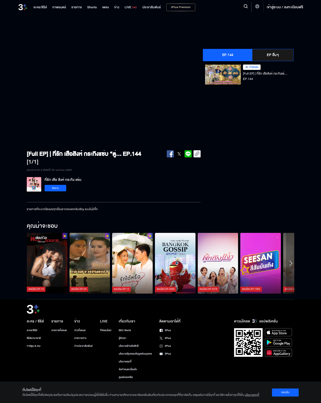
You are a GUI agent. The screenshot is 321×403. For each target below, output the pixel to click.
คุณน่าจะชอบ (42, 226)
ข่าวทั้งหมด (80, 330)
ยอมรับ (285, 392)
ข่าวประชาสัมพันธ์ (83, 346)
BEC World (125, 330)
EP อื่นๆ (273, 55)
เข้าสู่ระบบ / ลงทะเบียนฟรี (285, 7)
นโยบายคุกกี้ (125, 361)
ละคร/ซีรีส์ (32, 330)
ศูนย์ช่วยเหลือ (126, 377)
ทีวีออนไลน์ (105, 330)
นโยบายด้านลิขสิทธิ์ (129, 346)
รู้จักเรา (122, 338)
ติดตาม (55, 188)
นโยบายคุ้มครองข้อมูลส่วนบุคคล (135, 354)
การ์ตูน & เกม (34, 346)
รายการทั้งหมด (59, 330)
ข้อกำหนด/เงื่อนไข (128, 369)
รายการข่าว (80, 338)
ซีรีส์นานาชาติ (34, 338)
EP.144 (227, 55)
